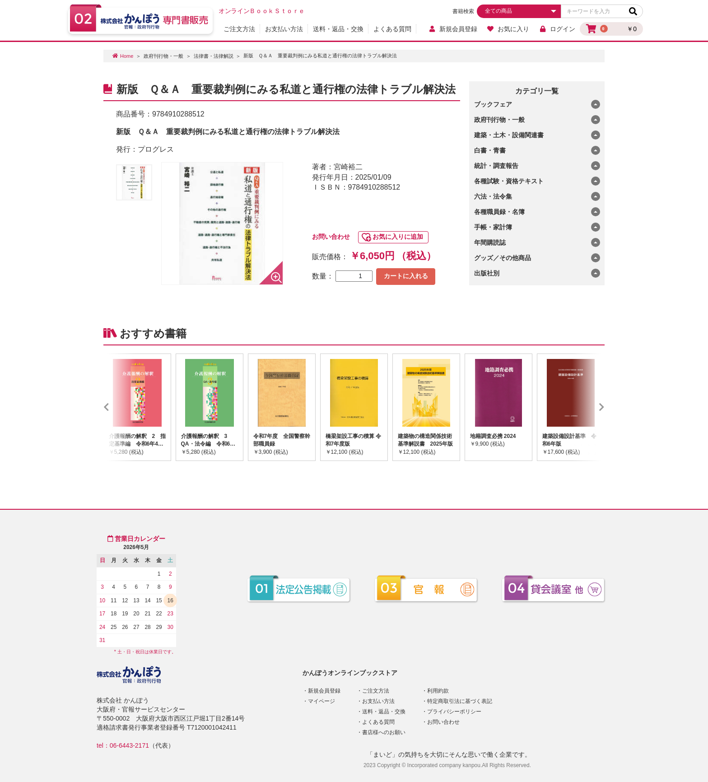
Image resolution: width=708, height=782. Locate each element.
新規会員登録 (452, 29)
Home (126, 56)
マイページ (321, 701)
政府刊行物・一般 (163, 56)
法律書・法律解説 (213, 56)
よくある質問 (392, 29)
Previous (119, 407)
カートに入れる (406, 275)
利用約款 (438, 691)
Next (588, 407)
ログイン (557, 29)
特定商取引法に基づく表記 (459, 701)
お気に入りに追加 (398, 236)
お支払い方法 (284, 29)
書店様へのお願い (383, 732)
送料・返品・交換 (338, 29)
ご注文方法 (239, 29)
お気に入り (508, 29)
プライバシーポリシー (454, 711)
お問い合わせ (331, 236)
